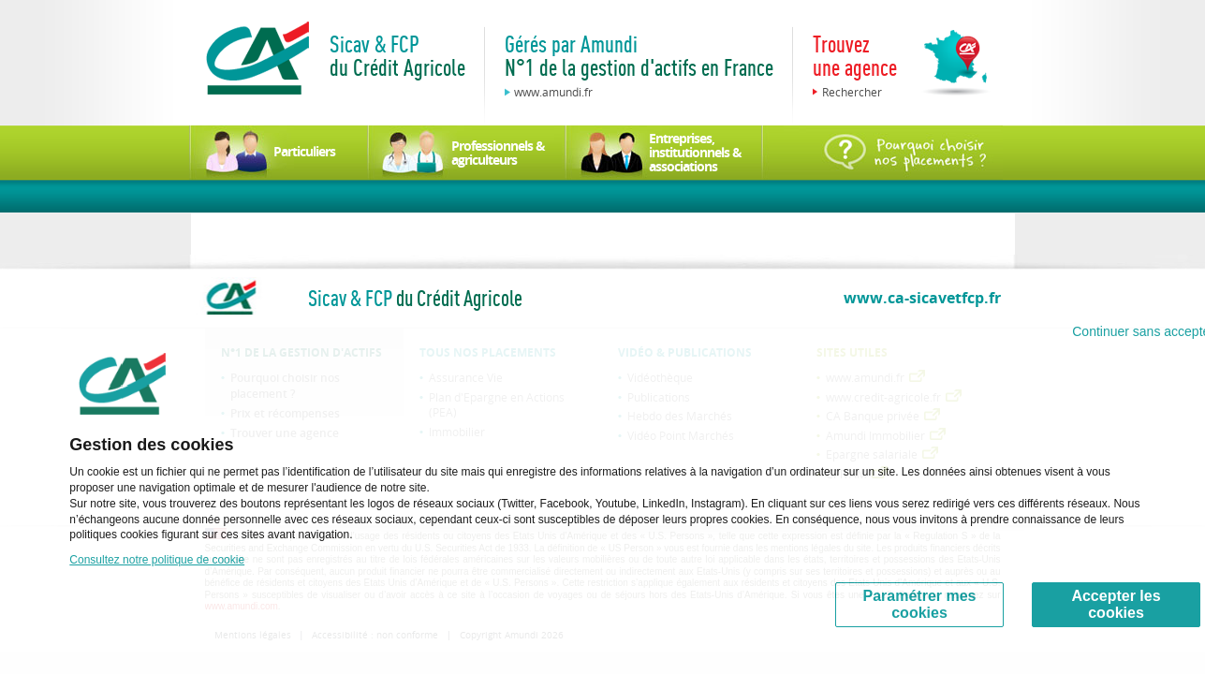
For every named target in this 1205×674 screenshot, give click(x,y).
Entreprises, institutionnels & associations (695, 152)
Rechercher (852, 91)
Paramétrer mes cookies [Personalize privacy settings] (920, 604)
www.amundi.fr (553, 91)
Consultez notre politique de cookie (156, 559)
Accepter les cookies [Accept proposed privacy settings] (1115, 604)
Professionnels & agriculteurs (498, 152)
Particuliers (304, 151)
